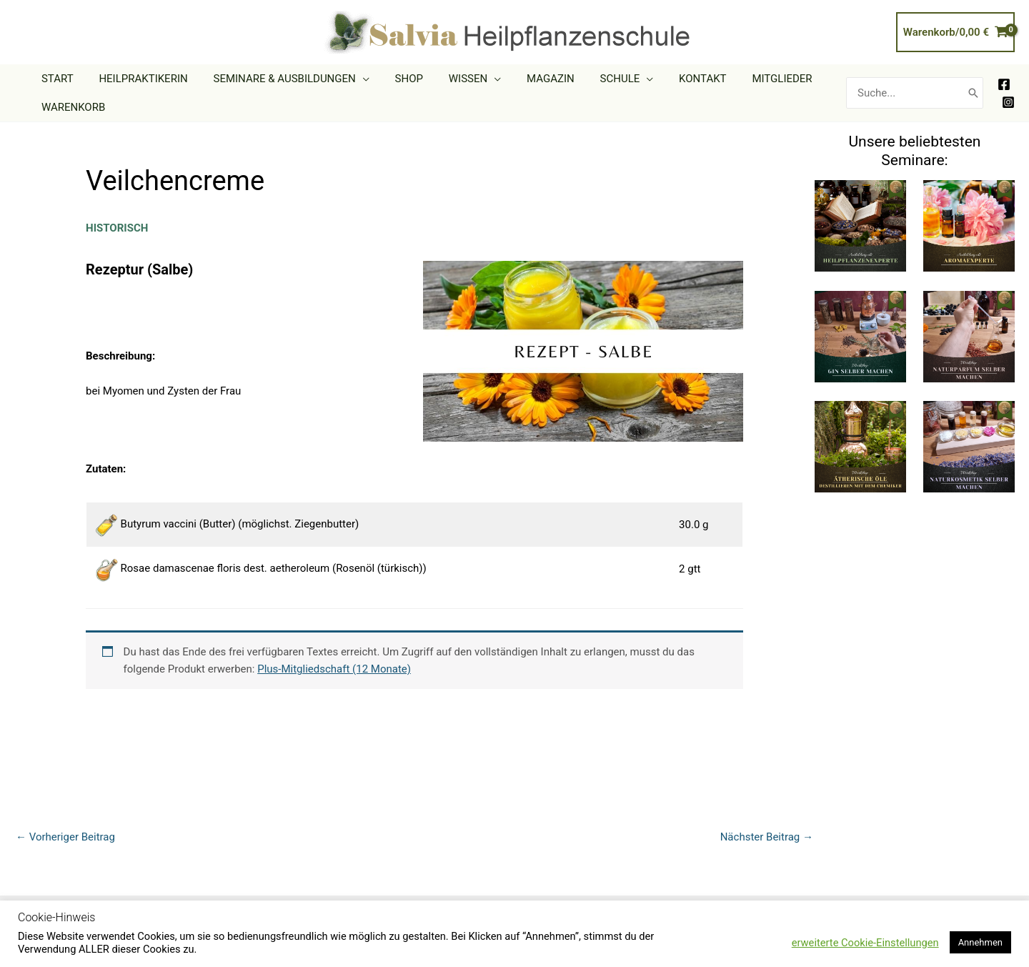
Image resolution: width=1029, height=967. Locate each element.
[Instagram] (1008, 102)
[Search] (973, 93)
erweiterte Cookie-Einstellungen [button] (865, 942)
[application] (352, 78)
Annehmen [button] (980, 942)
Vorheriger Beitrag (65, 836)
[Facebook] (1004, 84)
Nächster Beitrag (766, 836)
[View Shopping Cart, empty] (955, 32)
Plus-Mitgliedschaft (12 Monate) (334, 669)
